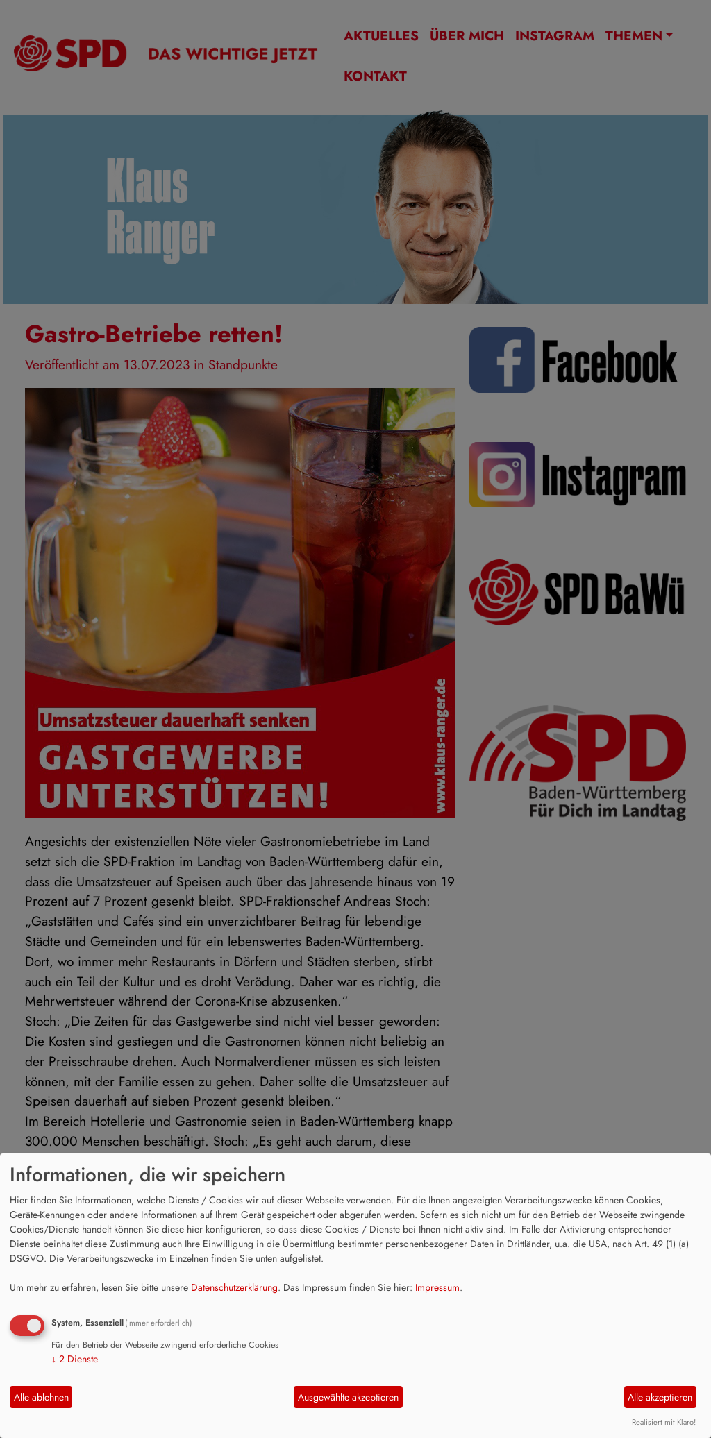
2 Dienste (74, 1359)
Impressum (437, 1287)
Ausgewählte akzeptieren (348, 1397)
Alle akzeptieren (660, 1397)
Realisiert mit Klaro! (664, 1422)
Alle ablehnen (41, 1397)
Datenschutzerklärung (234, 1287)
